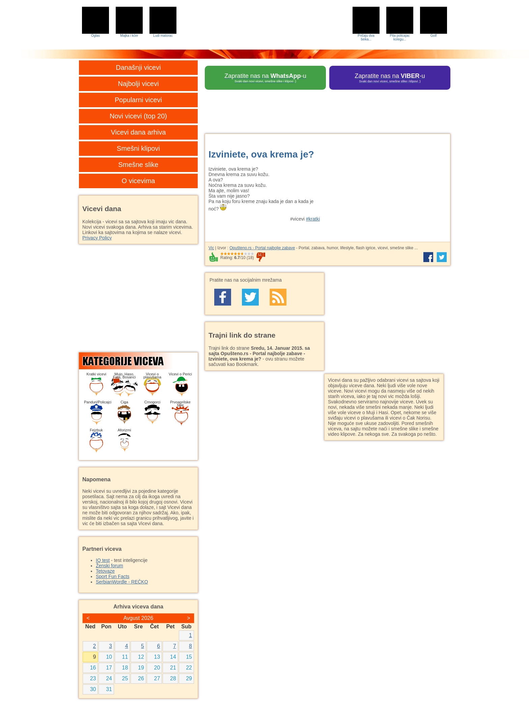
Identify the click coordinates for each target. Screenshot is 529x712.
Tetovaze (105, 571)
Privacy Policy (97, 237)
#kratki (313, 219)
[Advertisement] (388, 184)
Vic (211, 248)
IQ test (103, 560)
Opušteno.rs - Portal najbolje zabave (262, 248)
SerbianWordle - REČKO (122, 582)
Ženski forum (109, 565)
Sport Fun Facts (113, 576)
